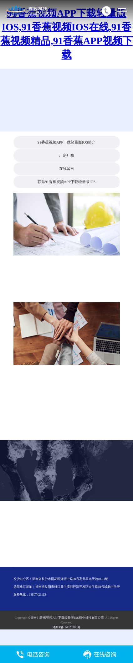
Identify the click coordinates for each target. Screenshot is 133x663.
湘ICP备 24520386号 (66, 627)
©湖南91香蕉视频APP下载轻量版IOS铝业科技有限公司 (66, 617)
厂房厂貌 (66, 155)
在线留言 (66, 168)
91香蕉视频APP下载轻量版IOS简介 (66, 142)
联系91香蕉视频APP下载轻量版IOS (66, 182)
